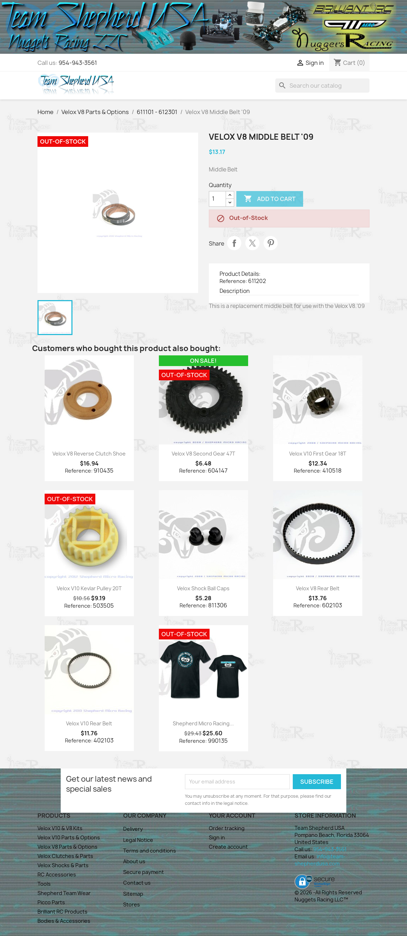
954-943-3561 (78, 63)
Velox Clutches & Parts (65, 856)
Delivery (133, 829)
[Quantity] (217, 199)
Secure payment (143, 872)
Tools (44, 883)
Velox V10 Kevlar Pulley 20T (89, 588)
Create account (228, 846)
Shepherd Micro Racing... (203, 723)
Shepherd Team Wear (64, 893)
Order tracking (227, 828)
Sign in (217, 837)
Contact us (137, 882)
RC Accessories (56, 874)
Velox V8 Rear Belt (318, 588)
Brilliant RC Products (62, 911)
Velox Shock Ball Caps (203, 588)
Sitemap (133, 893)
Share (234, 243)
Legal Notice (138, 840)
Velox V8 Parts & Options (67, 846)
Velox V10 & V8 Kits (59, 828)
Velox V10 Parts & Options (68, 837)
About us (134, 861)
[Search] (322, 85)
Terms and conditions (149, 850)
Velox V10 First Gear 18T (317, 453)
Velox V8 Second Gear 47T (203, 453)
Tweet (252, 243)
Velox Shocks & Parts (63, 865)
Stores (131, 904)
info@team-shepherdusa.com (320, 860)
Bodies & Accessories (63, 920)
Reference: (233, 281)
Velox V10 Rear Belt (89, 723)
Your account (232, 815)
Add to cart (270, 199)
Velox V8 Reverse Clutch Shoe (89, 453)
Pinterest (270, 243)
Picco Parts (51, 902)
